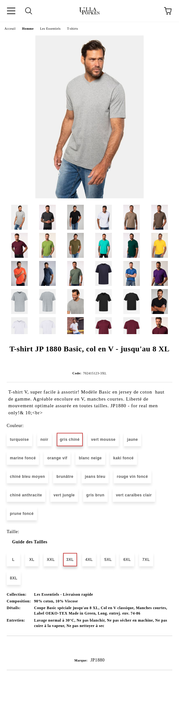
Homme (28, 28)
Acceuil (10, 28)
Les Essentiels (50, 28)
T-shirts (72, 28)
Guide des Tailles (29, 542)
